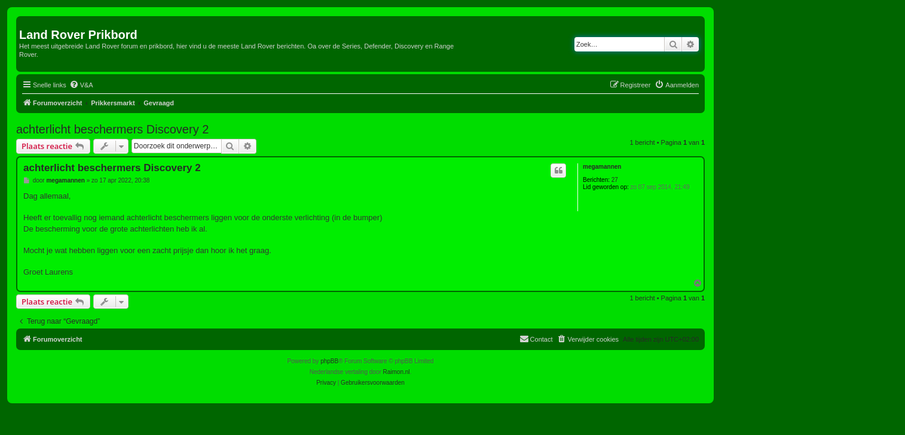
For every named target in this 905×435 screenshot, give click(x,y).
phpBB (329, 361)
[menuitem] (81, 85)
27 (615, 180)
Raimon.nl (396, 372)
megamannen (602, 166)
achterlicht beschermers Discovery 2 (112, 129)
